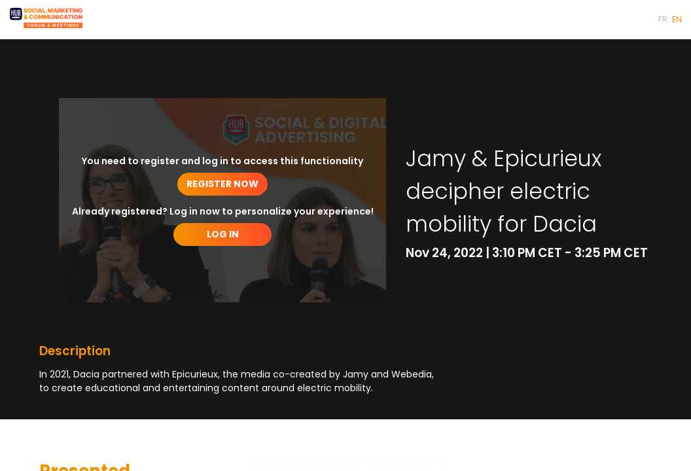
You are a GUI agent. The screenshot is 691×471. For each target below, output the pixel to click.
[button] (662, 19)
